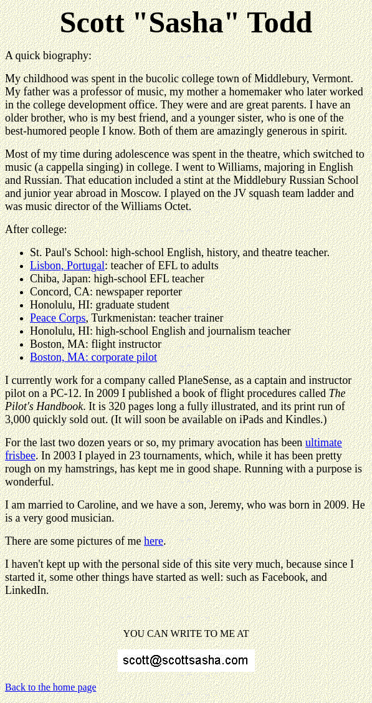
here (153, 541)
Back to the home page (51, 687)
